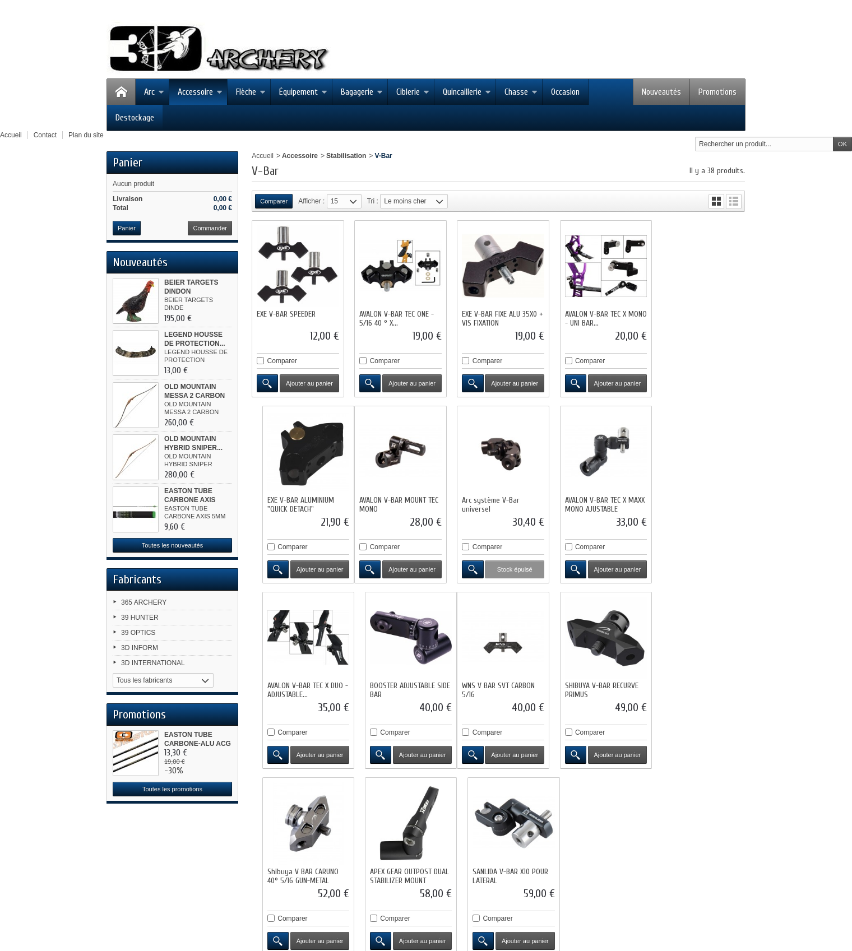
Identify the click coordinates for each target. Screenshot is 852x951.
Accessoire (200, 92)
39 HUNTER (140, 617)
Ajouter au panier (308, 381)
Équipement (303, 92)
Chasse (521, 92)
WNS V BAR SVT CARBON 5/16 (293, 684)
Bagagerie (362, 92)
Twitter (139, 878)
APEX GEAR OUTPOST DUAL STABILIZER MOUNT (598, 684)
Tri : (372, 201)
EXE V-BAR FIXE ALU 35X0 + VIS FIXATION (496, 317)
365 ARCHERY (143, 602)
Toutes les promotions (172, 789)
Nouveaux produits (247, 842)
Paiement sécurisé (630, 842)
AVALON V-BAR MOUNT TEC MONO (296, 500)
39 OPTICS (138, 633)
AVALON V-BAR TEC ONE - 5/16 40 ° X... (395, 317)
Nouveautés (661, 92)
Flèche (251, 92)
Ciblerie (412, 92)
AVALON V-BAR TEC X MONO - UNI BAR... (589, 317)
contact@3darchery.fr (233, 907)
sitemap (681, 842)
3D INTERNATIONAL (153, 663)
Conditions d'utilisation (557, 842)
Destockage (134, 118)
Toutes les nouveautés (172, 545)
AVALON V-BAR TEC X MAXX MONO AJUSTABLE (498, 500)
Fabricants (137, 579)
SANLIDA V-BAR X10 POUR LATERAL (697, 684)
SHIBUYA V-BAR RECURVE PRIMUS (394, 684)
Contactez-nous (427, 842)
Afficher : (311, 201)
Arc (154, 92)
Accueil (263, 156)
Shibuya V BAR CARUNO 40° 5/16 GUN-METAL (494, 684)
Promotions (717, 92)
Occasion (565, 92)
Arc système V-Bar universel (386, 500)
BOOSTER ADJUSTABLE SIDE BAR (700, 500)
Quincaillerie (467, 92)
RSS (136, 892)
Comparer (282, 359)
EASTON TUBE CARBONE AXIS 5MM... (190, 500)
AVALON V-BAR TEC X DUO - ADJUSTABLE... (597, 500)
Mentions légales (487, 842)
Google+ (142, 907)
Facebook (144, 863)
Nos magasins (371, 842)
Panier (127, 162)
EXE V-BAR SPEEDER (286, 312)
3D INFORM (139, 648)
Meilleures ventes (312, 842)
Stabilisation (346, 156)
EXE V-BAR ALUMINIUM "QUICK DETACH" (693, 317)
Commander (210, 228)
